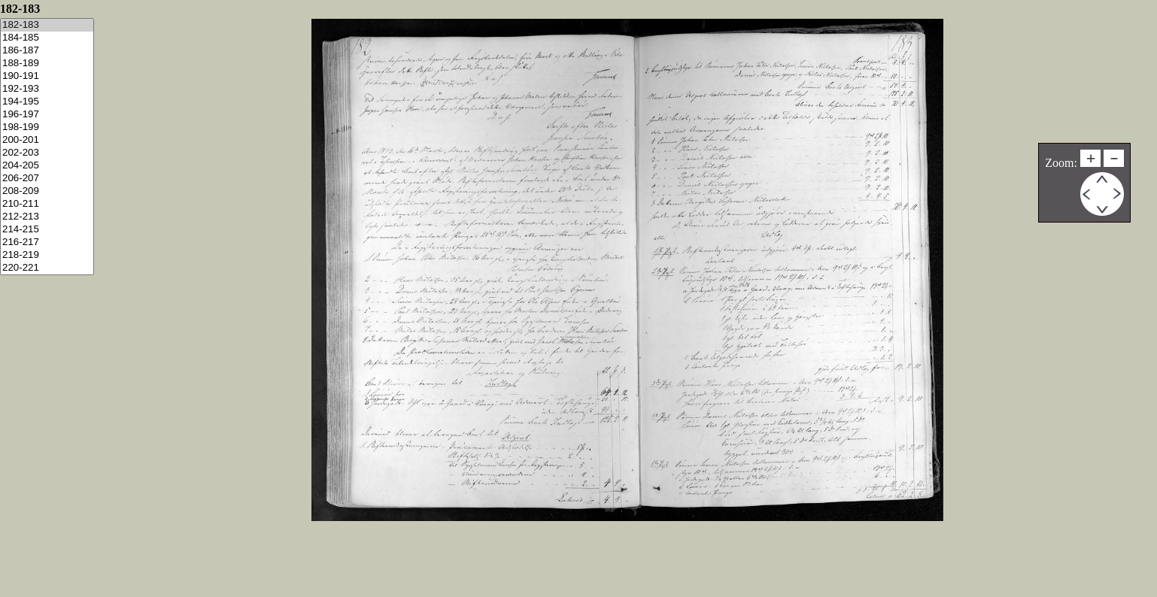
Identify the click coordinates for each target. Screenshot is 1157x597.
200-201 (47, 140)
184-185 (47, 38)
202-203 (47, 153)
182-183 (47, 25)
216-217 (47, 242)
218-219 (47, 255)
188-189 (47, 63)
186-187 (47, 50)
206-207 (47, 178)
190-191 (47, 76)
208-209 (47, 191)
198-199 (47, 127)
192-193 (47, 89)
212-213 (47, 217)
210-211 (47, 204)
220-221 (47, 268)
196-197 (47, 114)
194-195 (47, 101)
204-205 (47, 165)
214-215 (47, 229)
